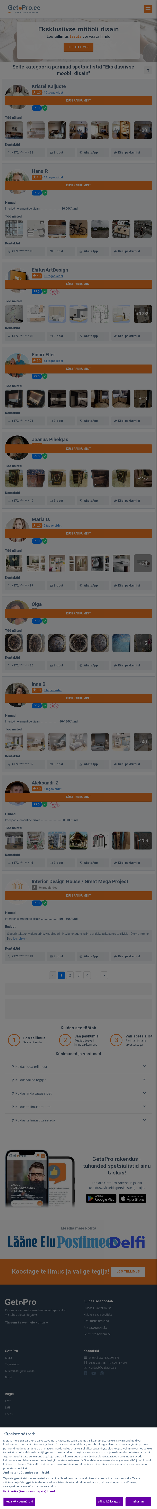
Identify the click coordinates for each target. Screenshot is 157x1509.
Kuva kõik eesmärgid (19, 1501)
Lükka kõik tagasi (109, 1501)
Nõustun (138, 1501)
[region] (78, 1468)
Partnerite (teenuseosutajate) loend (29, 1491)
